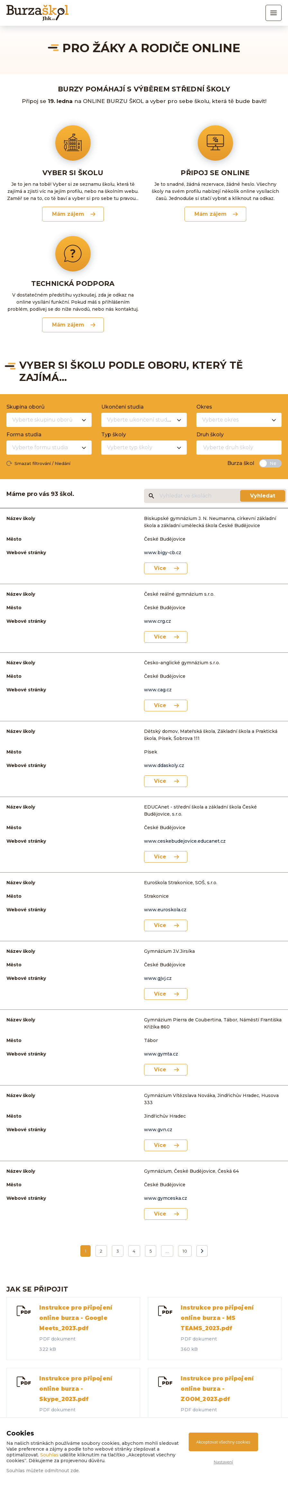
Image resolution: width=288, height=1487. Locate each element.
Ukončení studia (122, 407)
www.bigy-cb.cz (162, 552)
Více (160, 568)
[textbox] (233, 447)
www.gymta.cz (161, 1054)
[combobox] (49, 420)
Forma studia (23, 434)
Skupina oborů (25, 407)
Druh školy (210, 434)
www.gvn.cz (158, 1129)
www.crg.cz (157, 621)
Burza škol (240, 463)
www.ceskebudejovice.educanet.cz (185, 841)
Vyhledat (262, 496)
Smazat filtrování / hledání (42, 463)
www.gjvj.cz (158, 978)
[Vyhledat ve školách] (199, 496)
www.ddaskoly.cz (164, 765)
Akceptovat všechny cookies (223, 1442)
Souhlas (49, 1455)
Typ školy (113, 434)
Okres (204, 407)
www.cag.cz (158, 690)
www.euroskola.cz (165, 910)
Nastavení (223, 1462)
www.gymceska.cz (165, 1198)
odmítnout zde (62, 1470)
